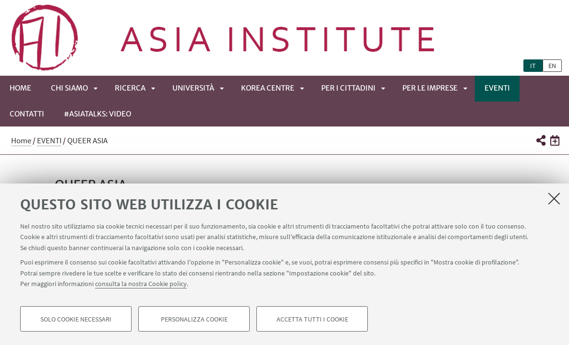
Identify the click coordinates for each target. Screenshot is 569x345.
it (533, 65)
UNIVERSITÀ (193, 87)
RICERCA (130, 87)
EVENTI (497, 87)
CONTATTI (27, 113)
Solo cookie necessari (75, 319)
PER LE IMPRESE (430, 87)
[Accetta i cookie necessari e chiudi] (554, 198)
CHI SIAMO (69, 87)
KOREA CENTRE (267, 87)
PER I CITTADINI (348, 87)
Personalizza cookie (194, 319)
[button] (540, 140)
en (552, 65)
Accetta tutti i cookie (312, 319)
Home (20, 87)
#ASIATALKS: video (97, 113)
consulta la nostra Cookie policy (141, 283)
